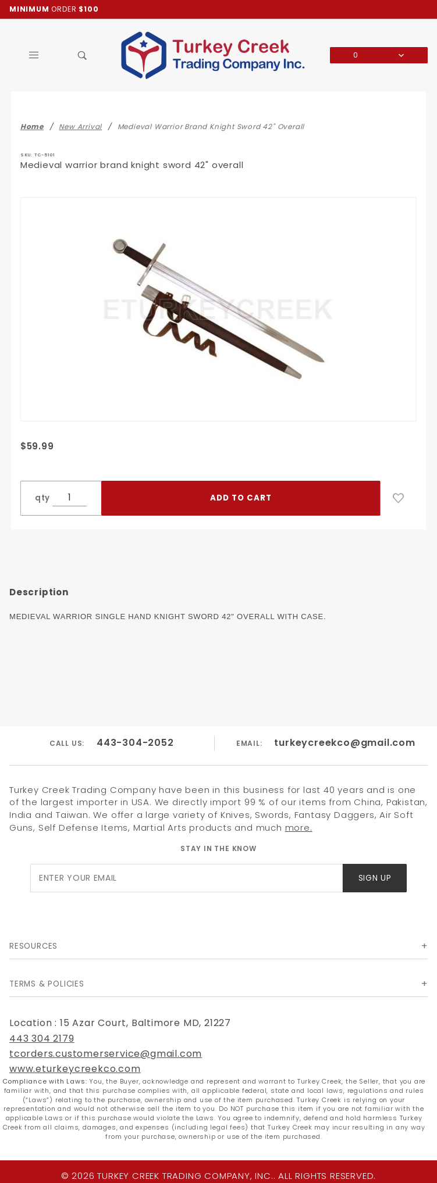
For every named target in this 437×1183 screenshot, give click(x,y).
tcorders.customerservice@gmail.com (105, 1053)
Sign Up (375, 878)
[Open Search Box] (82, 55)
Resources (33, 946)
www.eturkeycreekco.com (75, 1068)
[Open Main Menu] (33, 55)
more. (298, 827)
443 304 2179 (41, 1038)
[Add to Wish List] (399, 498)
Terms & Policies (46, 983)
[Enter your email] (186, 878)
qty (42, 497)
